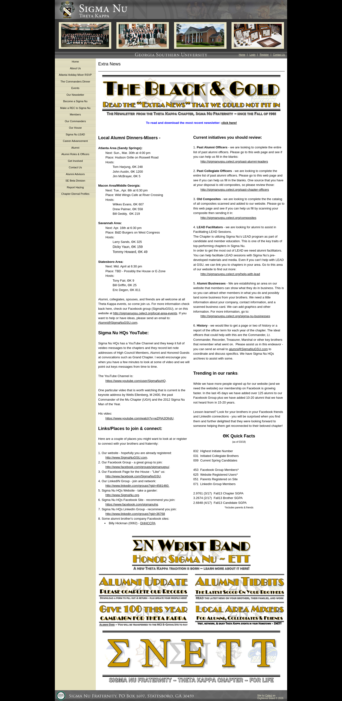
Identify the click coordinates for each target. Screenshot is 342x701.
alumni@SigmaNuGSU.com (248, 349)
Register (264, 54)
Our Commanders (75, 121)
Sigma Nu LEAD (75, 134)
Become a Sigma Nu (75, 101)
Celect (268, 695)
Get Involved (75, 160)
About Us (75, 68)
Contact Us (279, 54)
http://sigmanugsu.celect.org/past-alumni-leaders (234, 161)
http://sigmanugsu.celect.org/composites (228, 218)
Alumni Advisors (75, 174)
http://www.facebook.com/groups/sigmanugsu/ (137, 467)
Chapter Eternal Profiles (75, 193)
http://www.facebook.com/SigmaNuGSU (133, 476)
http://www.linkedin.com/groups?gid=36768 (135, 514)
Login (252, 54)
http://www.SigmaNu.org (122, 495)
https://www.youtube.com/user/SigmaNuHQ (135, 381)
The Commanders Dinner (75, 81)
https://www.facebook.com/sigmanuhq (131, 504)
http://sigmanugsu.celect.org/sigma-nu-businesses (235, 316)
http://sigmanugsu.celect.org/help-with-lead (230, 274)
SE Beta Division (75, 180)
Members (75, 114)
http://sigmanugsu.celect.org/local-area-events (145, 313)
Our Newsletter (75, 94)
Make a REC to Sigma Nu (75, 108)
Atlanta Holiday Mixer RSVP (75, 74)
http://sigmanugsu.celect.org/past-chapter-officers (234, 189)
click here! (229, 123)
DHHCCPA (147, 523)
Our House (75, 127)
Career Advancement (75, 140)
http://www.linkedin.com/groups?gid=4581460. (137, 485)
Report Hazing (75, 187)
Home (242, 54)
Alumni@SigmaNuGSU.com (117, 322)
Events (75, 88)
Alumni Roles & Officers (75, 154)
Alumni (75, 147)
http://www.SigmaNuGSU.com (126, 457)
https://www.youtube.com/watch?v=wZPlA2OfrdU (139, 418)
